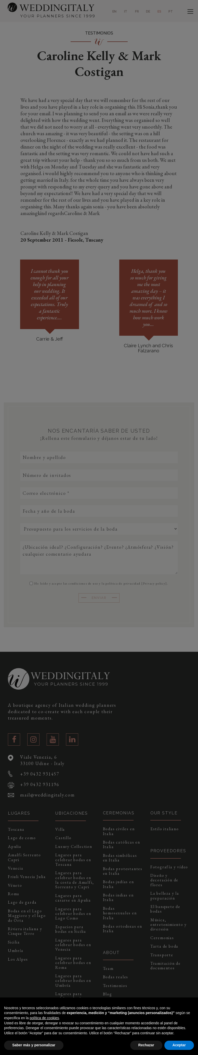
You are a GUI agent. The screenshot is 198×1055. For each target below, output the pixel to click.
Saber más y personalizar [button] (33, 1045)
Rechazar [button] (146, 1045)
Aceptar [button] (179, 1045)
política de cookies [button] (44, 1018)
